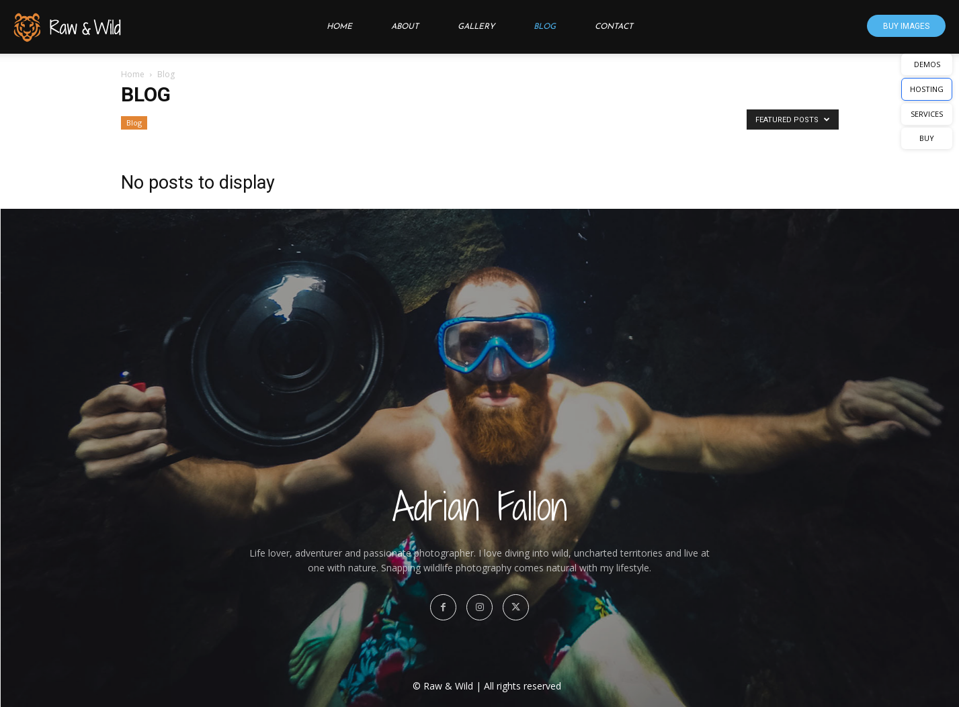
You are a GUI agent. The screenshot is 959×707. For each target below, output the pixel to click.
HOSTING (927, 89)
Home (339, 27)
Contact (614, 27)
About (405, 27)
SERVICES (927, 114)
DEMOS (927, 64)
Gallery (476, 27)
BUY (926, 138)
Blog (545, 27)
